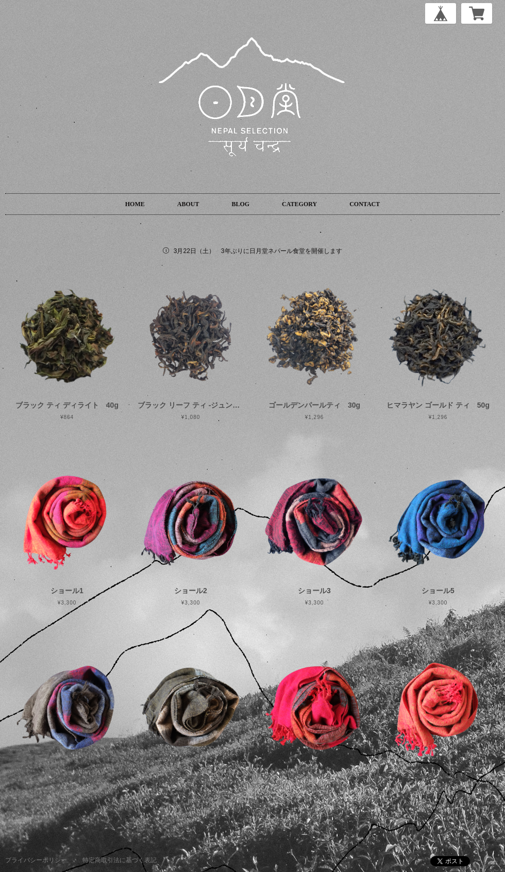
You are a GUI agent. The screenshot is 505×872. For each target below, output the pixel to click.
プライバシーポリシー (36, 860)
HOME (135, 204)
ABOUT (188, 204)
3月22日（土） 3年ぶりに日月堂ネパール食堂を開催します (258, 251)
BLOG (240, 204)
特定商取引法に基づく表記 (119, 860)
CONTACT (364, 204)
